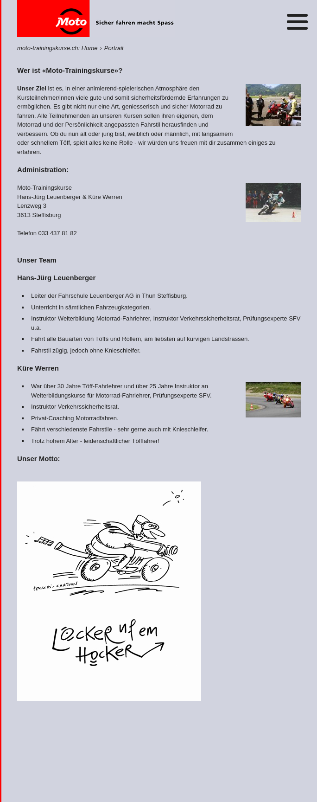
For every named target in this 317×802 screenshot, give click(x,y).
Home (96, 18)
